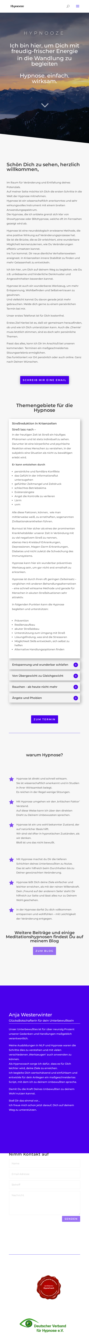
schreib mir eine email (44, 380)
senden (71, 1218)
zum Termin (45, 719)
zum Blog (44, 950)
